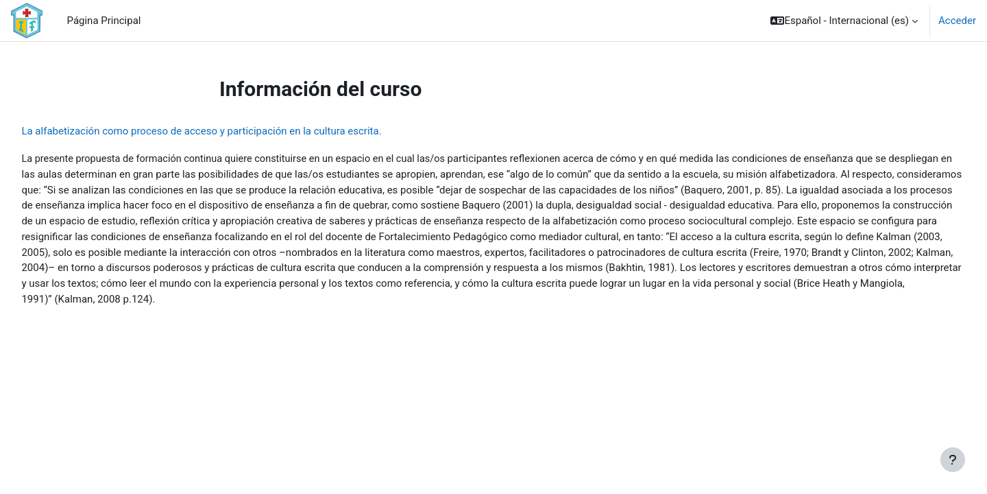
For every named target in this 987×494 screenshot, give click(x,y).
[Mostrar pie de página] (952, 459)
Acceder (957, 20)
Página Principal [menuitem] (104, 20)
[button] (844, 20)
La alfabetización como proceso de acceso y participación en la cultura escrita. (232, 131)
